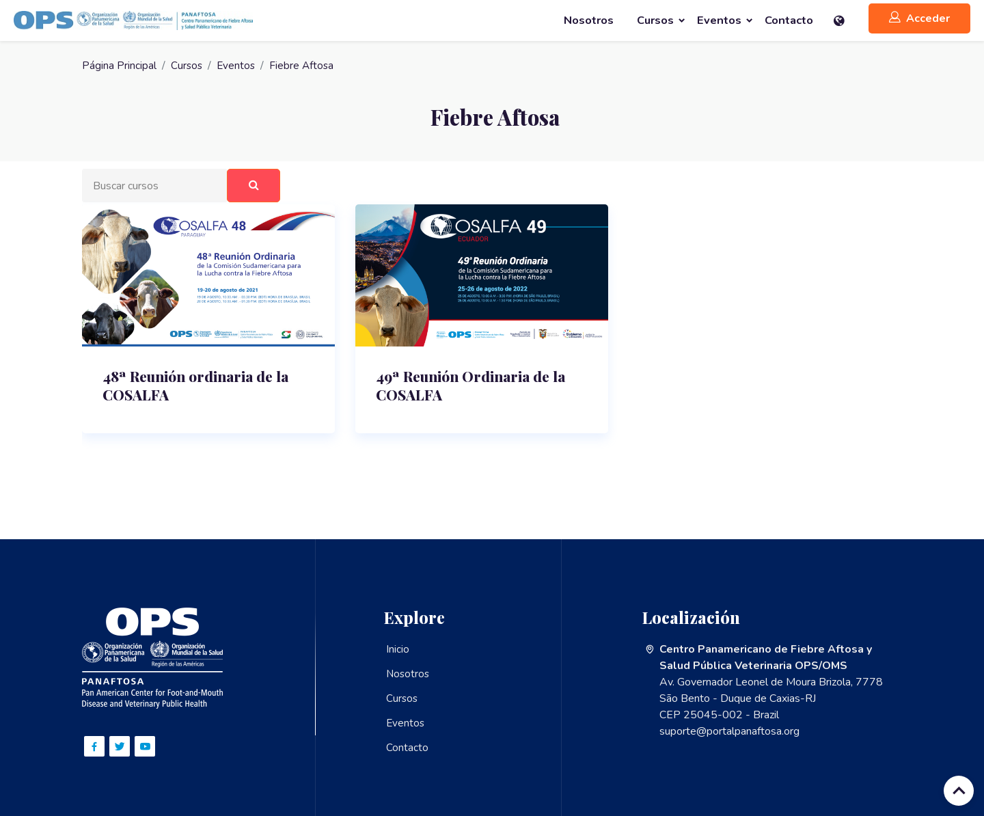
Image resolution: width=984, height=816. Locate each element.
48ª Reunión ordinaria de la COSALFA (200, 389)
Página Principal (119, 65)
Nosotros (408, 673)
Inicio (397, 649)
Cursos (187, 65)
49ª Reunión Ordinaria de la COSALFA (475, 389)
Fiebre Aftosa (305, 65)
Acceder (919, 18)
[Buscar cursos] (156, 186)
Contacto (407, 747)
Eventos (238, 65)
